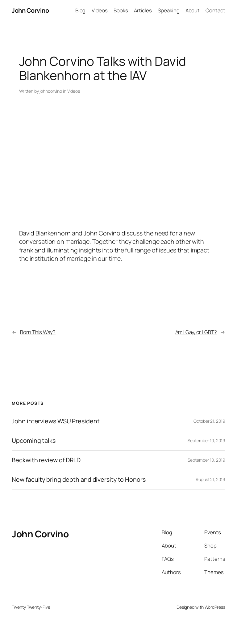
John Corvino (30, 10)
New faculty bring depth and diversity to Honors (78, 479)
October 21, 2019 (209, 421)
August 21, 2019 (210, 479)
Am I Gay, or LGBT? (196, 332)
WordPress (215, 607)
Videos (73, 91)
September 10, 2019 (206, 440)
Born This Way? (38, 332)
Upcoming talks (34, 440)
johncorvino (51, 91)
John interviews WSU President (55, 421)
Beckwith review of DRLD (46, 460)
